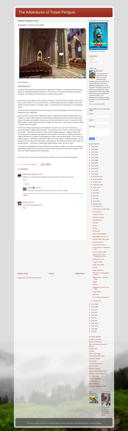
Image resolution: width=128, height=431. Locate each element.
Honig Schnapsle (98, 270)
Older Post (79, 273)
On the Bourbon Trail (99, 245)
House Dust (92, 361)
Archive (95, 267)
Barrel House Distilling (99, 234)
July (94, 190)
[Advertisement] (51, 256)
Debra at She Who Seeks (97, 356)
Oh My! (95, 225)
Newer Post (23, 273)
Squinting (95, 294)
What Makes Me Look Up (100, 236)
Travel (30, 188)
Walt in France (93, 383)
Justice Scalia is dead (99, 252)
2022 (93, 157)
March (95, 201)
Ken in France (93, 366)
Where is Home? (98, 242)
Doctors (95, 284)
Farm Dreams (97, 212)
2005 (93, 331)
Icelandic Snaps (98, 262)
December (96, 176)
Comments (94, 62)
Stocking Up (96, 231)
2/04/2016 (39, 174)
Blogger (98, 423)
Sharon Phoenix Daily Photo (98, 371)
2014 (93, 307)
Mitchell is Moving (94, 368)
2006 (93, 329)
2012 (93, 312)
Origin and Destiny (98, 264)
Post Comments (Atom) (33, 278)
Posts (93, 59)
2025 (93, 149)
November (96, 179)
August (95, 187)
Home (51, 273)
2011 (93, 315)
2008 (93, 323)
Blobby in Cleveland (95, 342)
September (96, 184)
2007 (93, 326)
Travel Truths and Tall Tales (101, 209)
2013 (93, 309)
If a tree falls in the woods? (101, 297)
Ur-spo (25, 202)
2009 (93, 320)
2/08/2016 (31, 202)
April (94, 198)
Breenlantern (93, 348)
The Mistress (93, 381)
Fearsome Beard (94, 358)
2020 (93, 163)
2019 (93, 166)
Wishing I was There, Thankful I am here (99, 255)
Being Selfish (97, 291)
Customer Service (98, 214)
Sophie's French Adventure (97, 373)
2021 (93, 160)
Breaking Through (98, 217)
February (96, 204)
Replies (27, 184)
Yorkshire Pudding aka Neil (97, 386)
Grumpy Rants (97, 220)
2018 (93, 168)
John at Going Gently (95, 363)
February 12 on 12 (98, 259)
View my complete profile (97, 104)
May (94, 195)
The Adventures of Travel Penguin (47, 12)
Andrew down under (95, 339)
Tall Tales (95, 223)
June (94, 193)
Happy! (95, 282)
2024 (93, 152)
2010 (93, 318)
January (95, 300)
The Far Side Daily (95, 378)
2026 (93, 146)
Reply (24, 180)
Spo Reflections (94, 376)
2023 (93, 155)
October (95, 182)
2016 (93, 174)
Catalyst (91, 351)
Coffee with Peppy (94, 353)
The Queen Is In (98, 206)
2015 (93, 304)
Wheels (95, 228)
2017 (93, 171)
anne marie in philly (29, 174)
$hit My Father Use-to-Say (101, 239)
